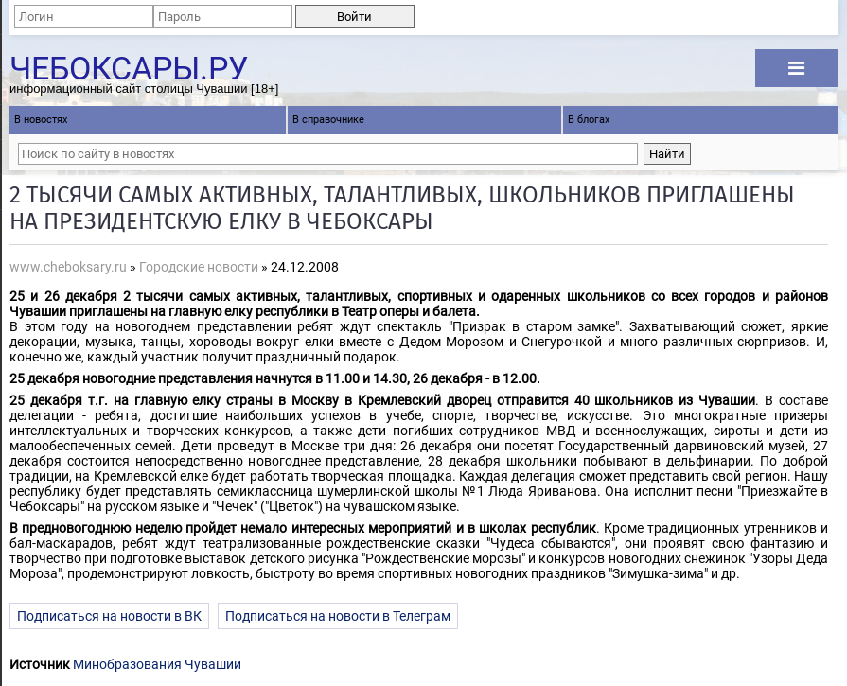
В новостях (40, 120)
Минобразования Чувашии (157, 664)
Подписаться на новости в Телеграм (337, 616)
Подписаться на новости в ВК (109, 616)
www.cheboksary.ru (68, 266)
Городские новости (198, 266)
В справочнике (328, 120)
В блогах (588, 120)
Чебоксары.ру (128, 65)
